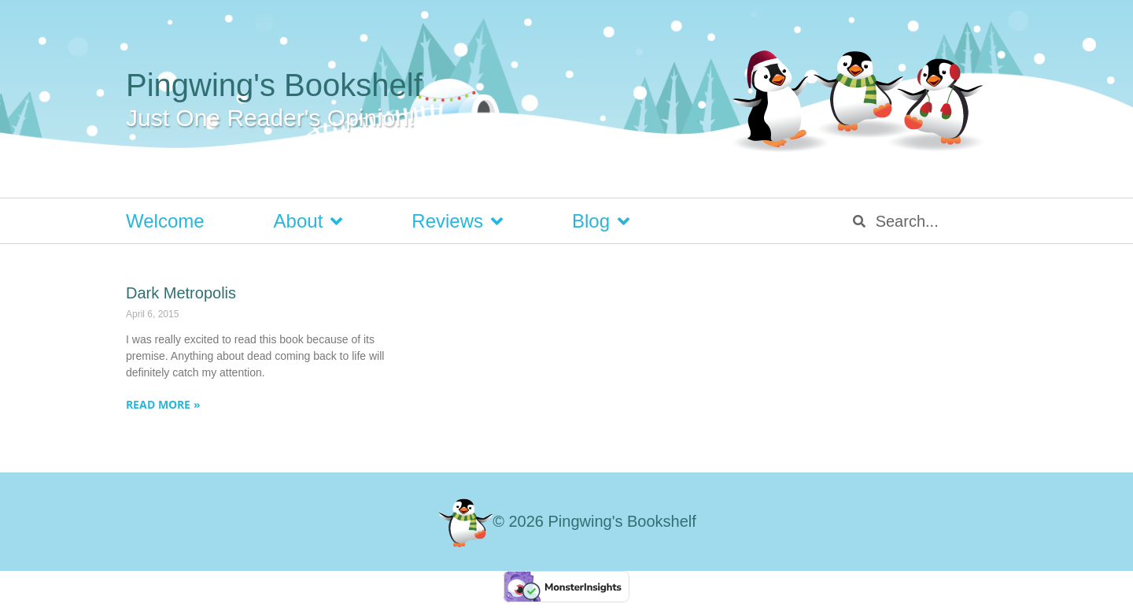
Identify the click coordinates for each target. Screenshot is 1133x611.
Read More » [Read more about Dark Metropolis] (163, 404)
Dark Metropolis (181, 293)
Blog (600, 221)
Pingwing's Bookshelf (274, 85)
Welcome (165, 220)
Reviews (457, 221)
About (308, 221)
